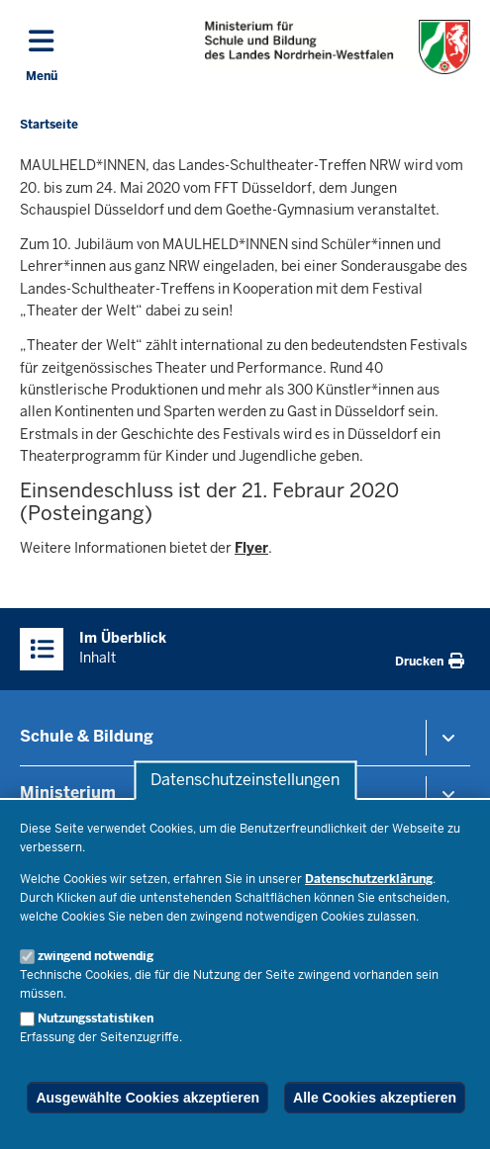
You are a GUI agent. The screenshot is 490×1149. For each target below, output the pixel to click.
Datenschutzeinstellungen (245, 780)
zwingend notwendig (95, 956)
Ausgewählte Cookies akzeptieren (147, 1097)
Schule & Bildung (86, 736)
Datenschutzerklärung (369, 879)
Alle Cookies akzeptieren (374, 1097)
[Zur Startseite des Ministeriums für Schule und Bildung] (337, 47)
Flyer (251, 548)
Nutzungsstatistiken (95, 1018)
